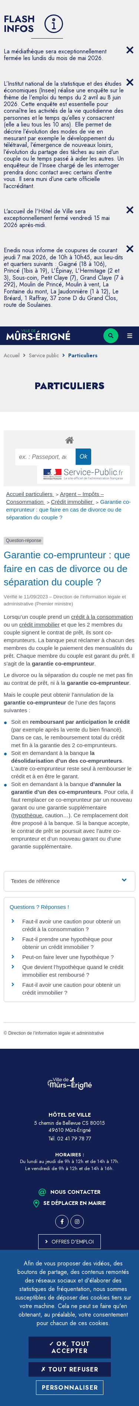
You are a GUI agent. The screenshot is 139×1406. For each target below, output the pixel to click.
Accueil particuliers (30, 494)
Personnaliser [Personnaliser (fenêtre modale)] (70, 1387)
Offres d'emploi (73, 1241)
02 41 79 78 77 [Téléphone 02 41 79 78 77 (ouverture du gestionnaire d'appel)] (74, 1138)
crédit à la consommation (102, 617)
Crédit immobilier (73, 502)
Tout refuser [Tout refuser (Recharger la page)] (70, 1369)
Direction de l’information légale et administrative (56, 1033)
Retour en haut (127, 1048)
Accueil (12, 355)
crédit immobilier (39, 624)
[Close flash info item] (129, 50)
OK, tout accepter (69, 1347)
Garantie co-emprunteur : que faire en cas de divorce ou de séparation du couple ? (68, 509)
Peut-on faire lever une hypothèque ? (68, 957)
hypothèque (27, 815)
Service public (44, 355)
